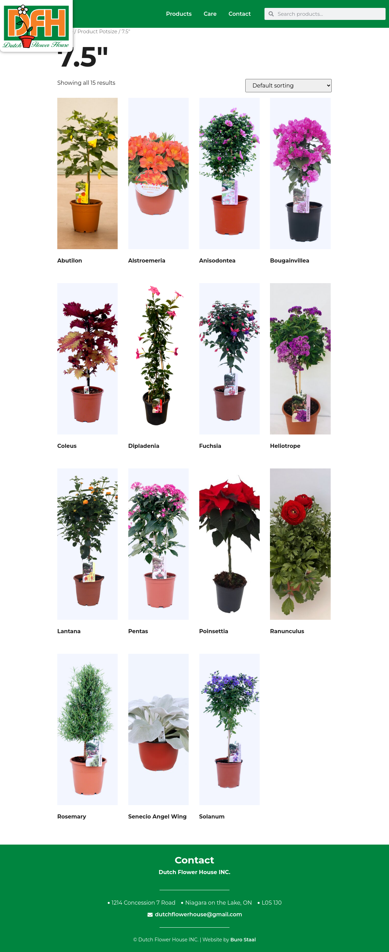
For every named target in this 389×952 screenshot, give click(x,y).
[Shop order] (288, 85)
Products (179, 14)
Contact (239, 14)
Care (210, 14)
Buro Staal (243, 940)
